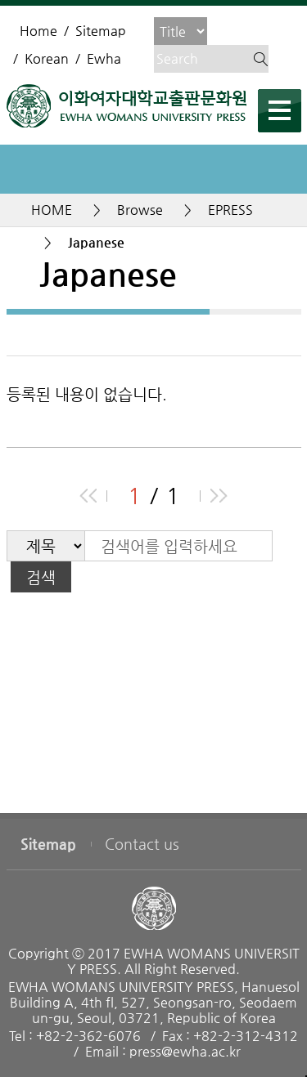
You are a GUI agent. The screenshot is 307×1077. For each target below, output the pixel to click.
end (218, 496)
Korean (47, 58)
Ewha (104, 58)
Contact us (142, 844)
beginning (88, 496)
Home (38, 30)
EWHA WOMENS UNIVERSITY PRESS (126, 105)
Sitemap (100, 30)
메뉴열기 (279, 110)
